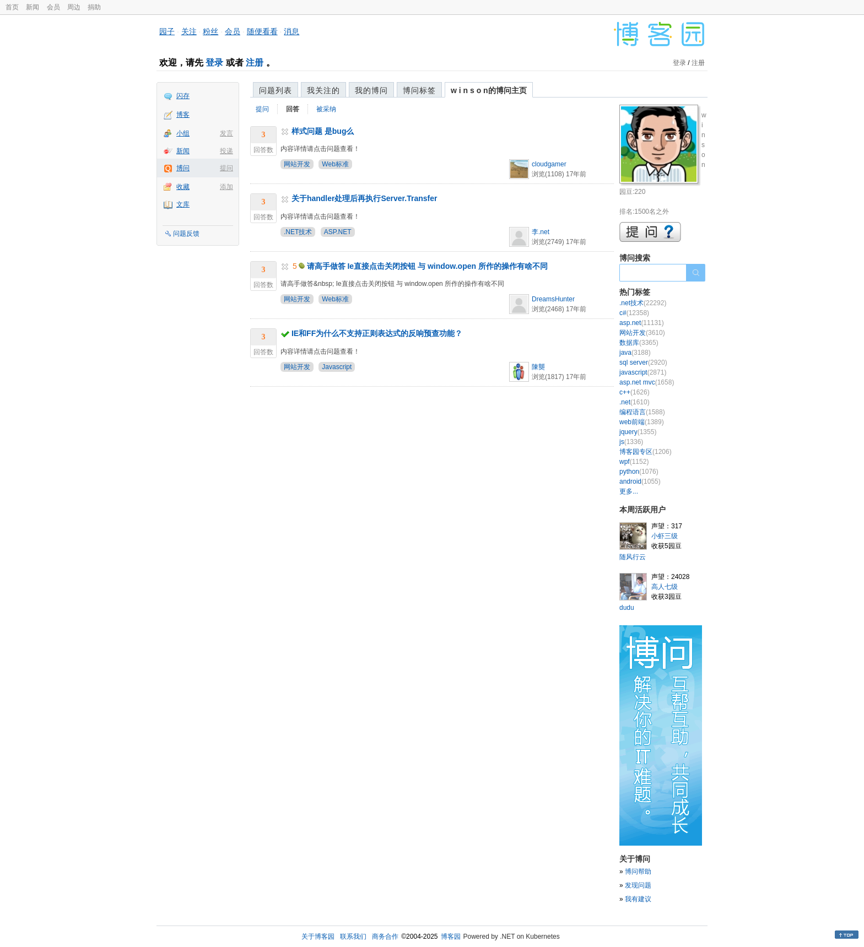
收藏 (183, 187)
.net (634, 402)
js (631, 442)
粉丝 (210, 31)
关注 (189, 31)
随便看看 (262, 31)
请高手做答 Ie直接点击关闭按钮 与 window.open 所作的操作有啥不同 (427, 266)
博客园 (451, 936)
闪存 (183, 96)
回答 (292, 109)
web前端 (641, 422)
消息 (291, 31)
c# (634, 313)
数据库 (638, 343)
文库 (183, 204)
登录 (214, 62)
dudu (626, 608)
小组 (183, 133)
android (640, 481)
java (635, 352)
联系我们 (353, 936)
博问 (183, 168)
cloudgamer (549, 164)
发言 (226, 133)
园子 (167, 31)
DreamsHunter (553, 299)
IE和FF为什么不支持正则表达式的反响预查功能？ (376, 333)
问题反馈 (186, 233)
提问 (226, 168)
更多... (628, 491)
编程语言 (642, 412)
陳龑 (538, 367)
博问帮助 (638, 871)
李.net (540, 232)
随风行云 (632, 557)
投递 (226, 151)
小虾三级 (664, 536)
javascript (642, 372)
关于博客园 (317, 936)
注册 (254, 62)
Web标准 (335, 164)
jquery (637, 432)
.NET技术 (298, 232)
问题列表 (275, 90)
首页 (12, 7)
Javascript (337, 367)
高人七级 (664, 587)
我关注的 (323, 90)
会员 (53, 7)
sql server (643, 362)
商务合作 (385, 936)
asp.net (641, 323)
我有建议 (638, 899)
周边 (73, 7)
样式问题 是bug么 (322, 131)
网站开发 (297, 164)
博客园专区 (645, 452)
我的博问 (371, 90)
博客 (183, 114)
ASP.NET (338, 232)
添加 (226, 187)
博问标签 (419, 90)
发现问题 (638, 885)
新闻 (32, 7)
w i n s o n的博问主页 (489, 90)
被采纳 (326, 109)
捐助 (94, 7)
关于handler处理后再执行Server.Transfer (364, 198)
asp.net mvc (646, 382)
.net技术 (642, 303)
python (638, 471)
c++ (634, 392)
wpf (634, 462)
